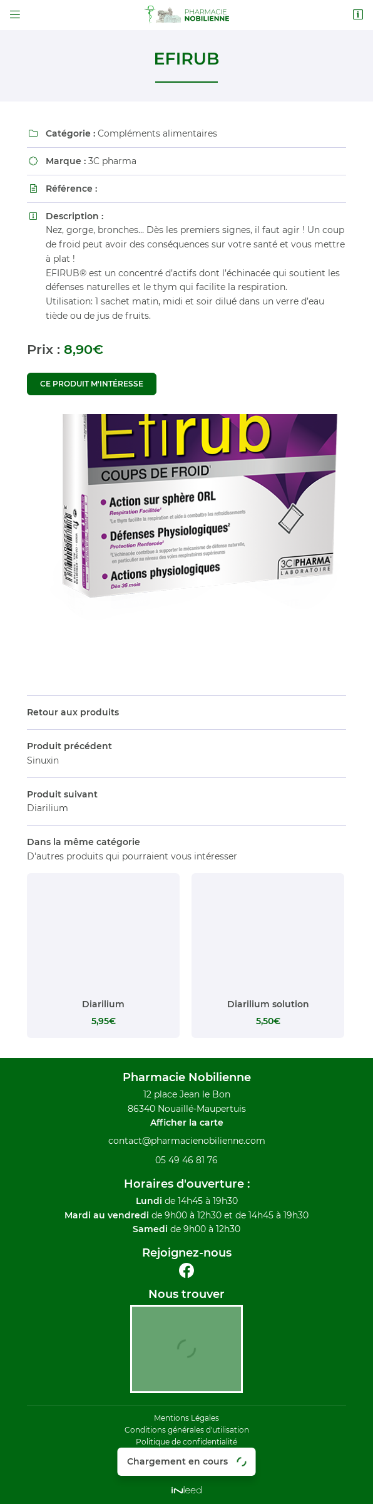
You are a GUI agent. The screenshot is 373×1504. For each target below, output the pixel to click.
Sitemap (186, 1466)
